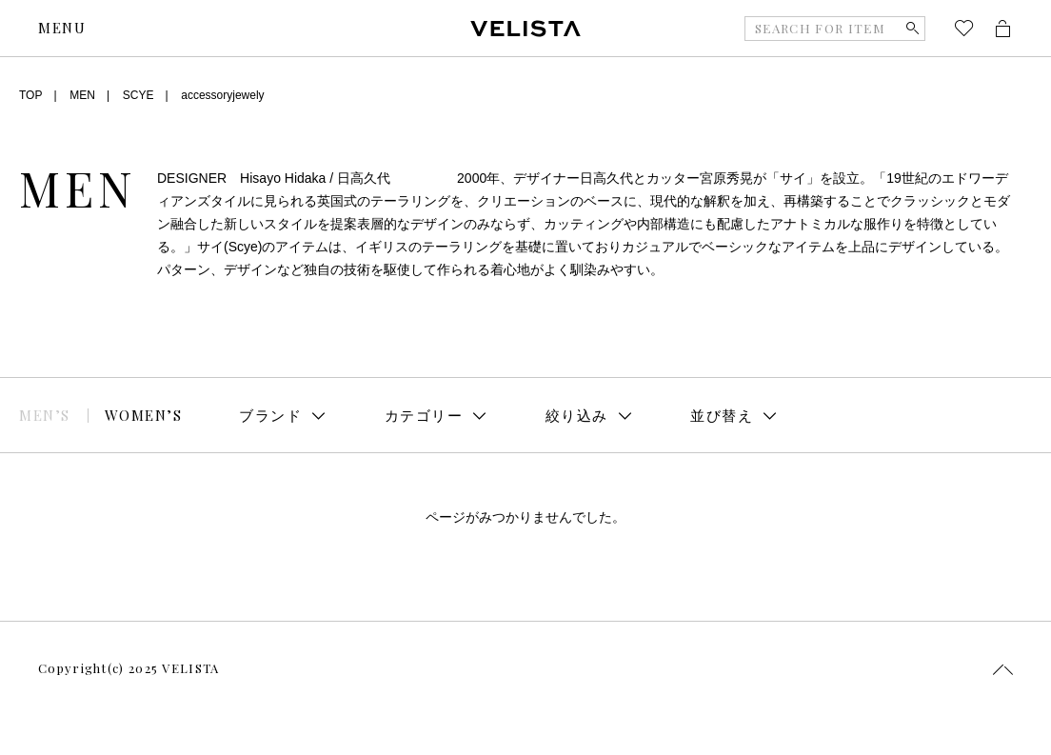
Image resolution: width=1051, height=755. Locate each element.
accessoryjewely (222, 95)
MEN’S (44, 415)
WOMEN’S (144, 415)
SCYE (138, 95)
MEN (82, 95)
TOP (30, 95)
